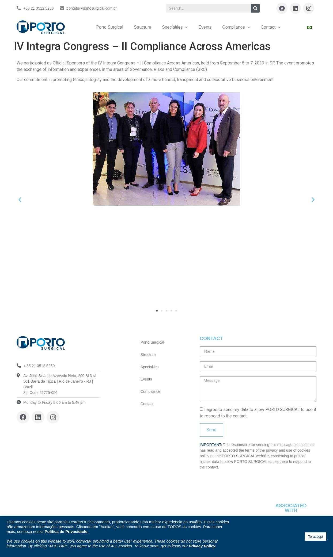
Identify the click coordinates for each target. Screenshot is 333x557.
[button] (157, 311)
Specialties (175, 27)
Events (204, 27)
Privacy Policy (202, 546)
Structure (142, 27)
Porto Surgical (109, 27)
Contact (271, 27)
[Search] (255, 8)
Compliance (236, 27)
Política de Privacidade (66, 531)
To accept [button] (315, 537)
